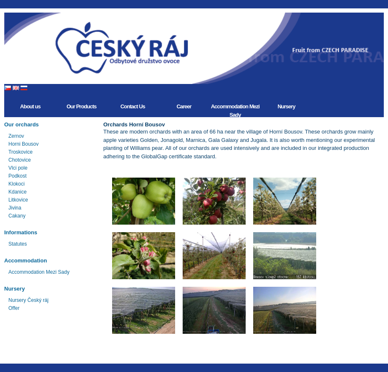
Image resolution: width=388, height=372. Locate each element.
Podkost (17, 176)
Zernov (16, 136)
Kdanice (17, 192)
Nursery (286, 106)
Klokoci (16, 184)
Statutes (17, 244)
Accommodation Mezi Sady (235, 110)
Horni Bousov (23, 144)
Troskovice (20, 152)
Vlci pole (17, 168)
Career (183, 106)
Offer (13, 308)
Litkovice (18, 200)
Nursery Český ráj (28, 300)
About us (30, 106)
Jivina (14, 208)
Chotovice (19, 160)
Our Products (81, 106)
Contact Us (133, 106)
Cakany (17, 216)
